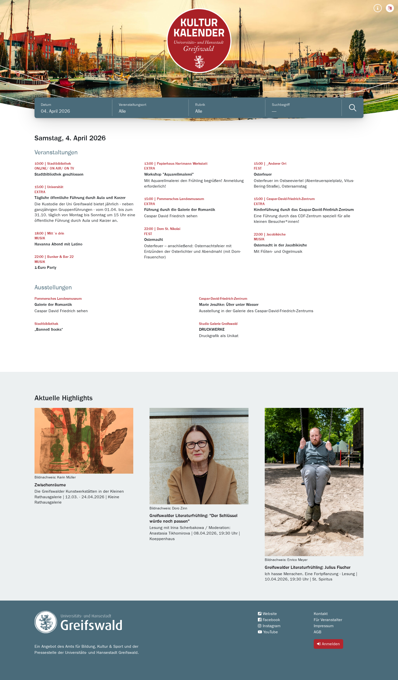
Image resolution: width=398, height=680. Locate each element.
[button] (390, 8)
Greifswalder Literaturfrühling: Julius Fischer (308, 567)
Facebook (269, 620)
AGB (317, 632)
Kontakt (321, 614)
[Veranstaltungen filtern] (352, 107)
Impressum (324, 626)
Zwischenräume (50, 485)
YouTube (268, 632)
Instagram (269, 626)
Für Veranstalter (328, 620)
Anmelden (328, 644)
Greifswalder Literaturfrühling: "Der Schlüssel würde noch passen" (193, 518)
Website (267, 614)
